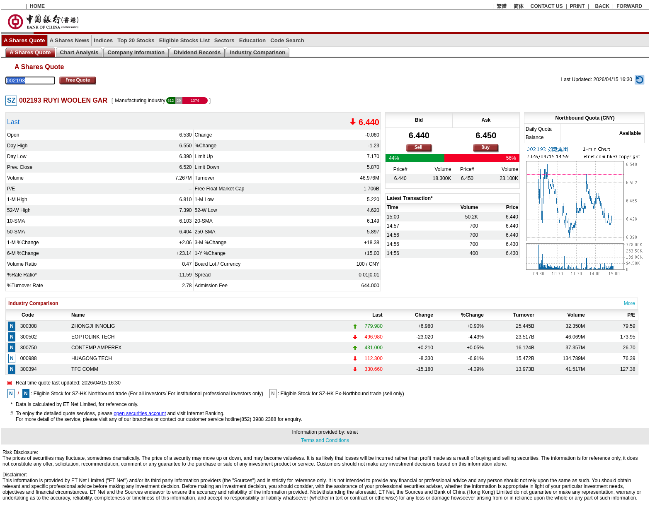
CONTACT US (547, 6)
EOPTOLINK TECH (92, 337)
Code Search (287, 40)
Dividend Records (197, 52)
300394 (28, 369)
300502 (28, 337)
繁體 (502, 6)
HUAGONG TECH (91, 358)
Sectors (224, 40)
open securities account (140, 413)
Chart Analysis (79, 52)
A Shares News (70, 40)
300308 (28, 326)
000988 (28, 358)
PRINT (577, 6)
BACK (602, 6)
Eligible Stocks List (184, 40)
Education (252, 40)
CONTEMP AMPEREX (96, 348)
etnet (352, 432)
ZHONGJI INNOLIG (93, 326)
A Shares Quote (24, 40)
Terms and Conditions (325, 440)
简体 (519, 6)
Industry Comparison (257, 52)
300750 (28, 348)
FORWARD (629, 6)
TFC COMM (84, 369)
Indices (103, 40)
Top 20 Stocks (135, 40)
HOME (37, 6)
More (629, 303)
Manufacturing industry (140, 100)
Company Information (136, 52)
